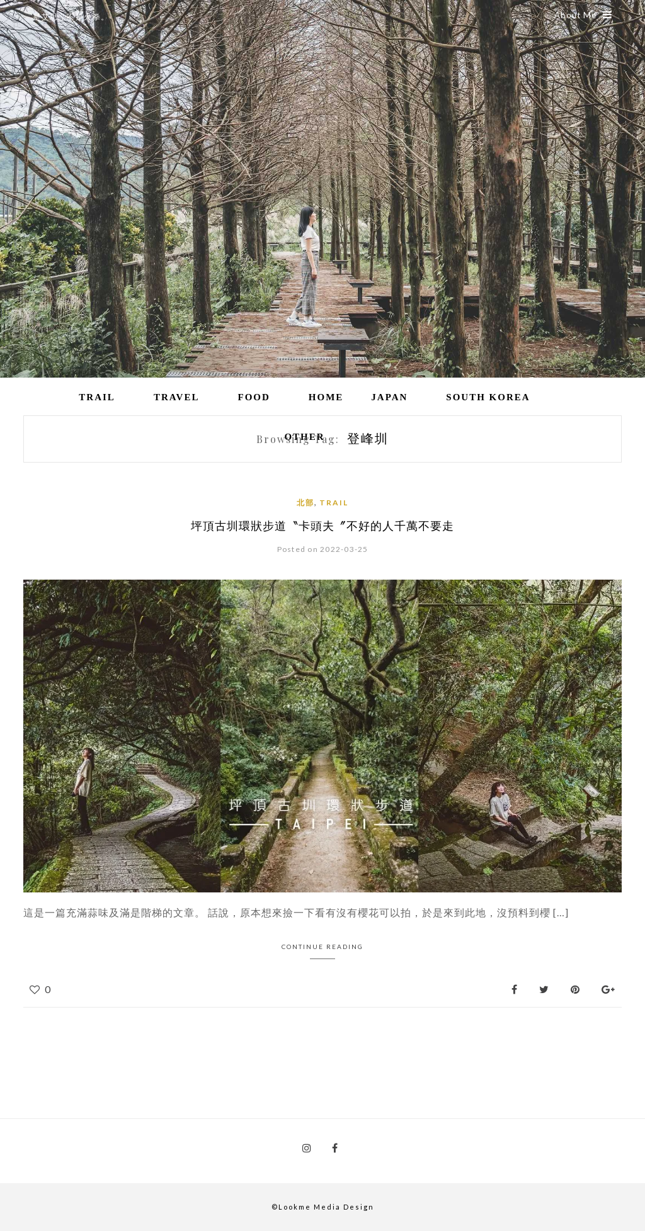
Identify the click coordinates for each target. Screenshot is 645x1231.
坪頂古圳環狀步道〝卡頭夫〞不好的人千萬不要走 (322, 526)
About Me (583, 15)
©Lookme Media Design (322, 1207)
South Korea (488, 397)
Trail (97, 397)
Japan (389, 397)
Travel (177, 397)
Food (253, 397)
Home (326, 397)
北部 (305, 502)
